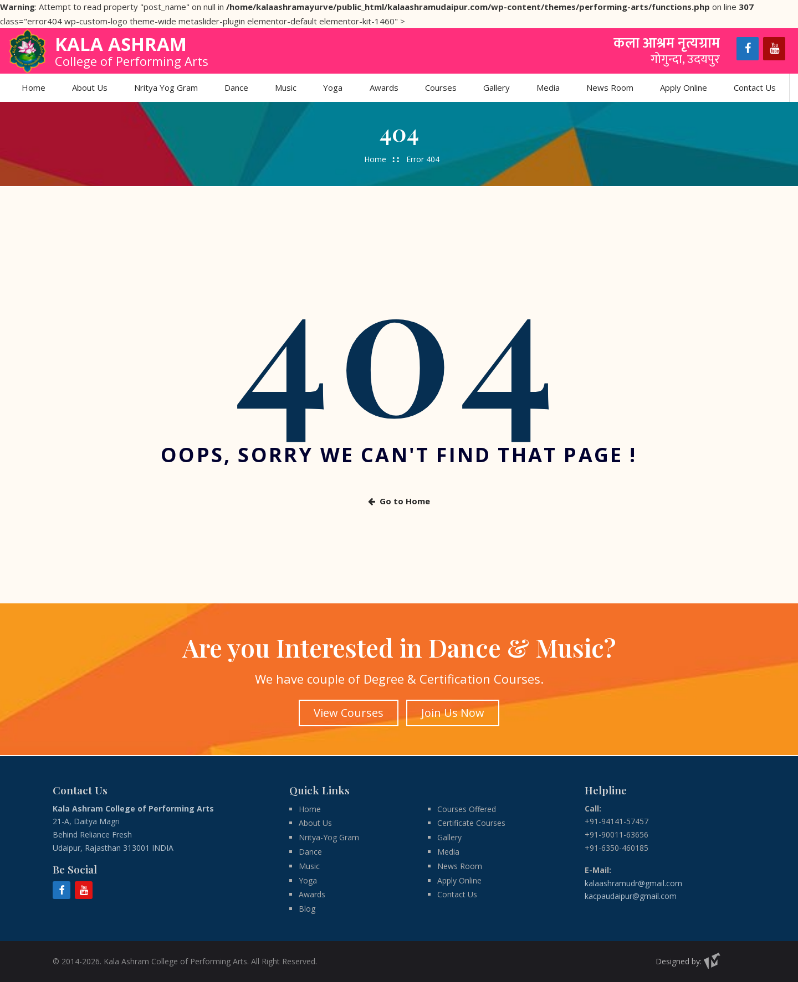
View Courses (348, 712)
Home (34, 87)
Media (548, 87)
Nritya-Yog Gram (329, 836)
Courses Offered (466, 808)
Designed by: (688, 960)
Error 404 (422, 159)
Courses (441, 87)
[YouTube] (774, 48)
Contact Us (755, 87)
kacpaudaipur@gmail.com (631, 895)
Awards (384, 87)
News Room (609, 87)
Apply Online (683, 87)
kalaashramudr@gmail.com (633, 882)
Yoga (333, 87)
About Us (90, 87)
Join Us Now (453, 712)
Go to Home (399, 501)
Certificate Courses (471, 823)
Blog (307, 908)
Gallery (496, 87)
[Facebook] (747, 48)
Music (286, 87)
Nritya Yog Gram (166, 87)
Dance (237, 87)
